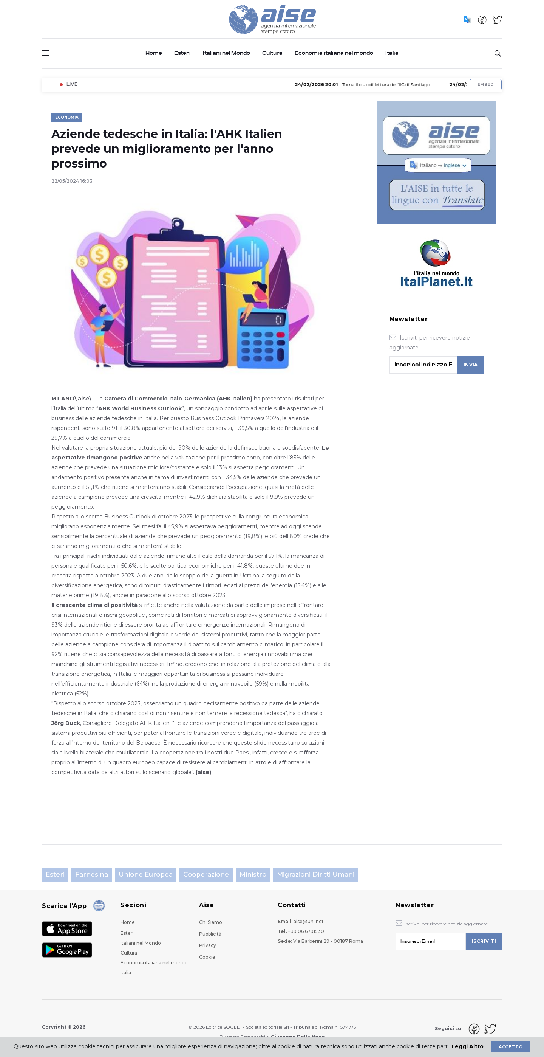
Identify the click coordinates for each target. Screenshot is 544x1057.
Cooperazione (206, 874)
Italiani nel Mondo (226, 53)
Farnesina (91, 874)
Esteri (182, 53)
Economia (67, 117)
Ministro (253, 874)
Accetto (510, 1046)
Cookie (207, 957)
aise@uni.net (309, 921)
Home (153, 53)
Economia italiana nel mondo (334, 53)
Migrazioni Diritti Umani (315, 874)
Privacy (207, 945)
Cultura (272, 53)
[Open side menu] (45, 53)
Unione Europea (146, 874)
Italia (392, 53)
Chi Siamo (210, 922)
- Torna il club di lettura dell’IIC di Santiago (369, 84)
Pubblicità (210, 934)
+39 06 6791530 (306, 931)
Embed (486, 84)
